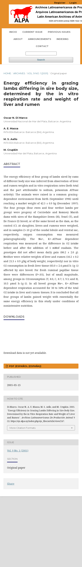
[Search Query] (41, 53)
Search (41, 59)
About (18, 39)
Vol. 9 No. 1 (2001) (37, 73)
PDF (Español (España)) (24, 366)
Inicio (13, 31)
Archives (19, 73)
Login (73, 2)
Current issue (32, 31)
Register (59, 2)
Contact (42, 46)
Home (7, 73)
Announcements (39, 39)
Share (10, 483)
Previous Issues (59, 31)
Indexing (62, 39)
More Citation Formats (22, 427)
